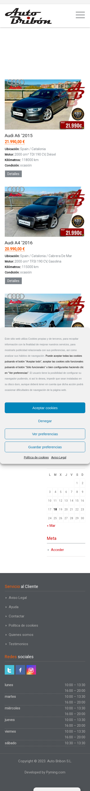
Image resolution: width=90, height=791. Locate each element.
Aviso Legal (58, 457)
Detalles (13, 174)
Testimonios (18, 644)
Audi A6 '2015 (19, 135)
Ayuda (13, 607)
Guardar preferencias (45, 447)
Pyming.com (55, 772)
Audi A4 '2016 (19, 242)
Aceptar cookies (45, 408)
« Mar (51, 525)
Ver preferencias (45, 434)
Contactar (16, 616)
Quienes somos (21, 635)
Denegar (45, 421)
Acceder (57, 550)
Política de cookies (36, 457)
